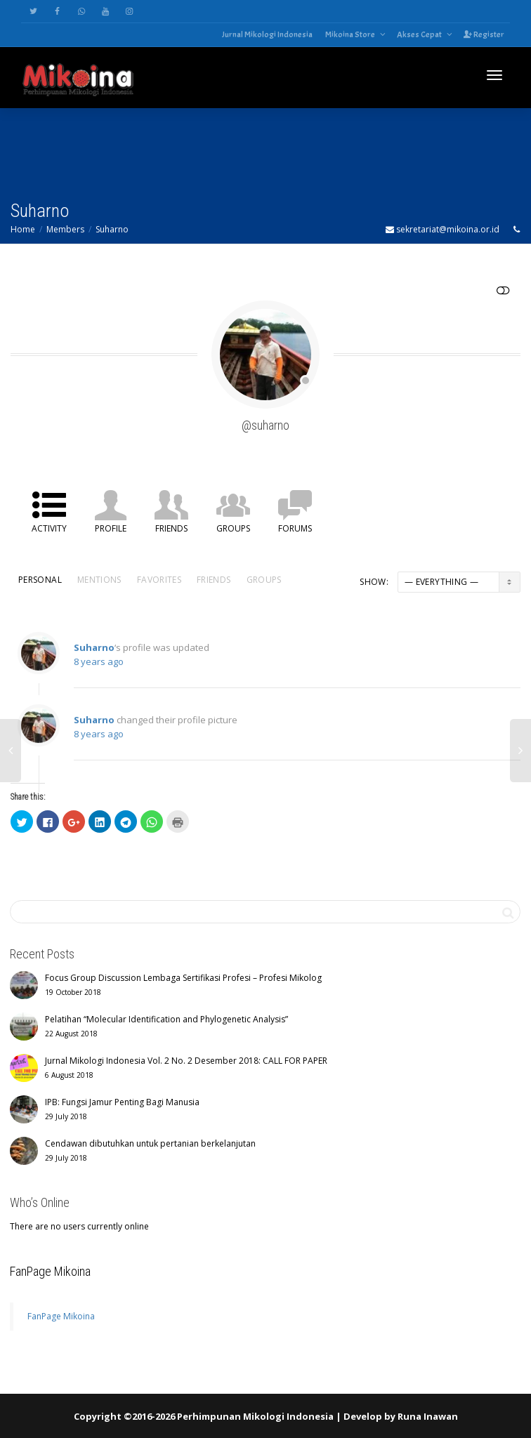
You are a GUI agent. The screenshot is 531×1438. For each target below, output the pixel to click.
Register (484, 34)
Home (23, 229)
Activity (49, 528)
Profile (110, 528)
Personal (40, 580)
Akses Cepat (420, 34)
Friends (171, 528)
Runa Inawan (428, 1416)
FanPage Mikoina (50, 1271)
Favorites (159, 580)
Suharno (112, 229)
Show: (374, 582)
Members (65, 229)
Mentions (99, 580)
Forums (295, 528)
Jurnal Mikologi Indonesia (267, 34)
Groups (233, 528)
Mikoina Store (350, 34)
